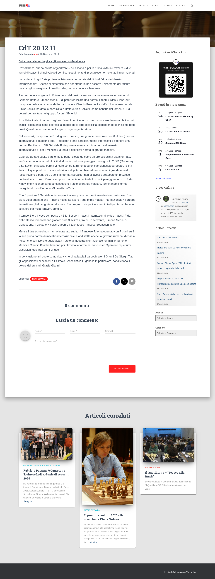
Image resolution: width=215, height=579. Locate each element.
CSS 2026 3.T (172, 169)
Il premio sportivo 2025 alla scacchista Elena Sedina (104, 517)
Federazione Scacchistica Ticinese (41, 465)
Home (111, 6)
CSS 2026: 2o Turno (167, 237)
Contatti (180, 6)
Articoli (143, 6)
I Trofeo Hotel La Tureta (177, 131)
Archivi (159, 312)
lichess (185, 202)
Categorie (160, 328)
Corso (155, 6)
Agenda (168, 6)
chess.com (169, 206)
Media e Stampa (39, 279)
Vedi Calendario (163, 178)
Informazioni (126, 6)
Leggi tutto (29, 501)
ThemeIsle (191, 572)
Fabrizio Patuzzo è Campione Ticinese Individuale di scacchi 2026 (46, 474)
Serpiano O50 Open (175, 143)
